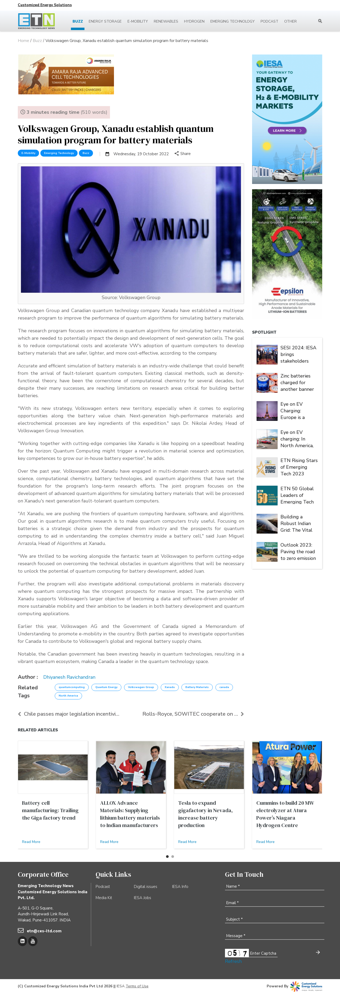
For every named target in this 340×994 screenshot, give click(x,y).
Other (290, 21)
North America (68, 696)
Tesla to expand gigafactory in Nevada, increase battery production (205, 814)
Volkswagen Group (141, 687)
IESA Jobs (142, 897)
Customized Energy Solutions (45, 4)
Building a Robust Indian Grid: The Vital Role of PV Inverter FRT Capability (296, 523)
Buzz (78, 21)
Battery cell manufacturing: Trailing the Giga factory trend (50, 810)
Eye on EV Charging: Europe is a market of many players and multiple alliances (297, 410)
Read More (31, 841)
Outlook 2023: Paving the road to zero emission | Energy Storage (298, 551)
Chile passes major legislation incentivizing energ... (69, 714)
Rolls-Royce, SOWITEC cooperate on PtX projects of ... (193, 714)
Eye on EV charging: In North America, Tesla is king (296, 438)
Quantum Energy (106, 687)
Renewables (166, 21)
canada (224, 687)
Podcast (269, 21)
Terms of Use (137, 986)
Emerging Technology (232, 21)
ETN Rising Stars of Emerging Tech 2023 (299, 466)
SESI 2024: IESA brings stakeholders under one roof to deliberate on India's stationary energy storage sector (298, 354)
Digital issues (145, 886)
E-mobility (138, 21)
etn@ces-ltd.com (44, 931)
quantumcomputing (72, 687)
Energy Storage (105, 21)
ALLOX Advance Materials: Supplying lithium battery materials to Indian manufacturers (130, 814)
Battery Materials (197, 687)
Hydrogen (194, 21)
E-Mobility (28, 153)
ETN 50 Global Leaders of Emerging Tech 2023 (297, 494)
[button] (167, 856)
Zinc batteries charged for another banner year (297, 382)
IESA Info (180, 886)
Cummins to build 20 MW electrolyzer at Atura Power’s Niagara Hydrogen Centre (285, 814)
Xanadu (170, 687)
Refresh (233, 961)
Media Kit (104, 897)
